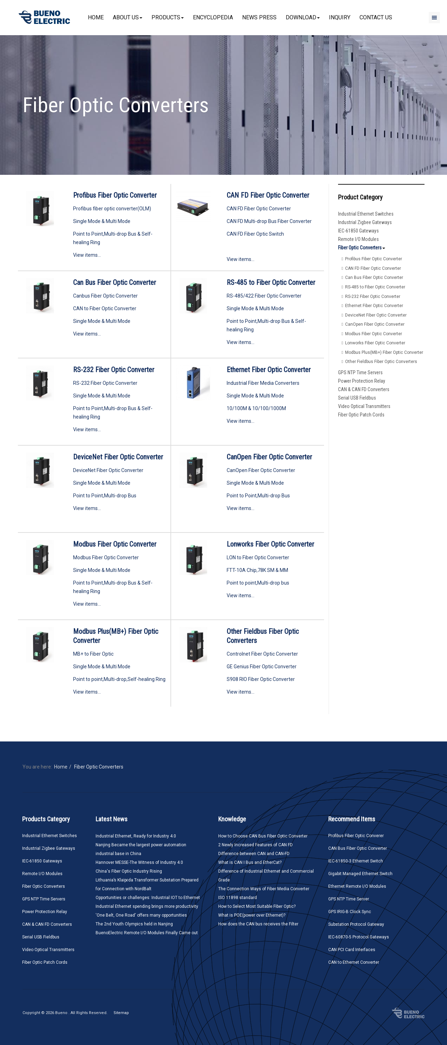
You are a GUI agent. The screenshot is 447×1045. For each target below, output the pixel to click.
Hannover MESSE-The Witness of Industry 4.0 (139, 862)
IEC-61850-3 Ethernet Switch (355, 861)
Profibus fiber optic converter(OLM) (112, 208)
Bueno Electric (408, 1013)
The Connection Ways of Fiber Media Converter (263, 888)
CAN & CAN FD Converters (363, 389)
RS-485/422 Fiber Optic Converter (264, 296)
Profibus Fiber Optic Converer (356, 835)
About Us (127, 17)
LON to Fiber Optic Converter (258, 557)
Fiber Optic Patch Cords (361, 415)
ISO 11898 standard (237, 897)
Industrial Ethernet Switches (366, 214)
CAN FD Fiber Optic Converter (268, 195)
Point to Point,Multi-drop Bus (104, 495)
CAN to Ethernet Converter (353, 962)
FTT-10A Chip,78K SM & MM (257, 570)
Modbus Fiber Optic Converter (114, 544)
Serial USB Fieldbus (357, 398)
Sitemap (121, 1013)
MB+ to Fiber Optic (93, 654)
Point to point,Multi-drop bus (258, 583)
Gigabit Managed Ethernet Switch (360, 873)
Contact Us (375, 17)
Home (96, 17)
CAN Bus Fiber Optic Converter (357, 848)
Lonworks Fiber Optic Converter (270, 544)
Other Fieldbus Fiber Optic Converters (381, 361)
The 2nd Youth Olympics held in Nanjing (134, 924)
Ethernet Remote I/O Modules (357, 886)
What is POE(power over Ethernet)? (251, 915)
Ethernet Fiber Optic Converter (269, 369)
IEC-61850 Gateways (358, 231)
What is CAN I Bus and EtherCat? (249, 862)
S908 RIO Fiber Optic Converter (261, 679)
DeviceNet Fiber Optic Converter (118, 457)
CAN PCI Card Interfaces (351, 949)
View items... (87, 255)
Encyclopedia (213, 17)
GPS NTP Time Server (348, 899)
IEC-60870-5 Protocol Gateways (358, 937)
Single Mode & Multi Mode (101, 221)
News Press (259, 17)
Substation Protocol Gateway (356, 924)
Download (303, 17)
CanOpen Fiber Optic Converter (269, 457)
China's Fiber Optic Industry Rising (129, 871)
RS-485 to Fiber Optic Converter (271, 282)
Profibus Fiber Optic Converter (115, 195)
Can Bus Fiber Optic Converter (114, 282)
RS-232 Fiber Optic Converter (113, 369)
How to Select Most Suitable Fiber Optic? (257, 906)
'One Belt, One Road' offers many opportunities (141, 915)
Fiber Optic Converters (361, 247)
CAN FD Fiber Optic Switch (255, 234)
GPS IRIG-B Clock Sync (349, 911)
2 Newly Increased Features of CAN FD (255, 844)
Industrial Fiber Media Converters (263, 383)
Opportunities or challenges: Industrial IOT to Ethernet (148, 897)
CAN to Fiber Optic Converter (104, 308)
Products (167, 17)
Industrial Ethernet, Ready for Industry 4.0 (136, 836)
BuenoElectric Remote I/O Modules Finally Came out (147, 932)
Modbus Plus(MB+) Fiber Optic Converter (384, 352)
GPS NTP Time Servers (360, 372)
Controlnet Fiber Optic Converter (262, 654)
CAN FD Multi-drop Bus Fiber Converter (269, 221)
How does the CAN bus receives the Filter (258, 924)
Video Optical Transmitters (364, 406)
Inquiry (339, 17)
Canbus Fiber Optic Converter (105, 296)
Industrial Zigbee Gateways (365, 222)
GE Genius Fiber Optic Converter (262, 666)
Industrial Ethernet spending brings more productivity (147, 906)
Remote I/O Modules (358, 239)
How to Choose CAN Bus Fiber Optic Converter (262, 836)
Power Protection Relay (361, 381)
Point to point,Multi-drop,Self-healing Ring (119, 679)
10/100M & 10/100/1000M (256, 408)
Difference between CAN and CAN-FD (254, 853)
